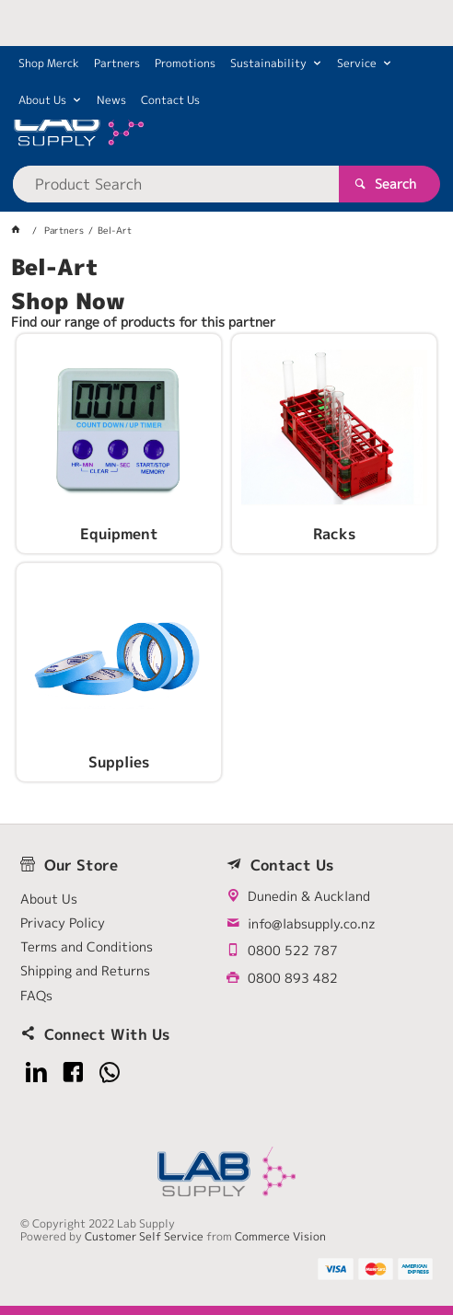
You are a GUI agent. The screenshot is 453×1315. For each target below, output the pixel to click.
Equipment (119, 534)
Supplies (118, 763)
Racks (334, 534)
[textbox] (175, 184)
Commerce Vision (280, 1236)
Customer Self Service (144, 1236)
